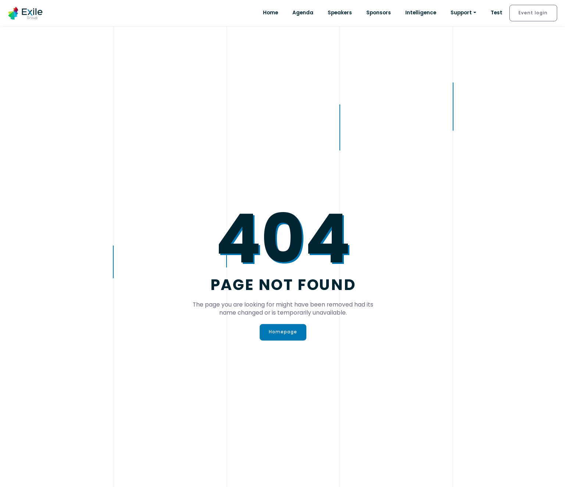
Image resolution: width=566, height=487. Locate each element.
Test (496, 12)
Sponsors (378, 12)
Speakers (340, 12)
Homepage (283, 332)
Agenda (302, 12)
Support (461, 12)
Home (270, 12)
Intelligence (420, 12)
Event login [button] (533, 13)
